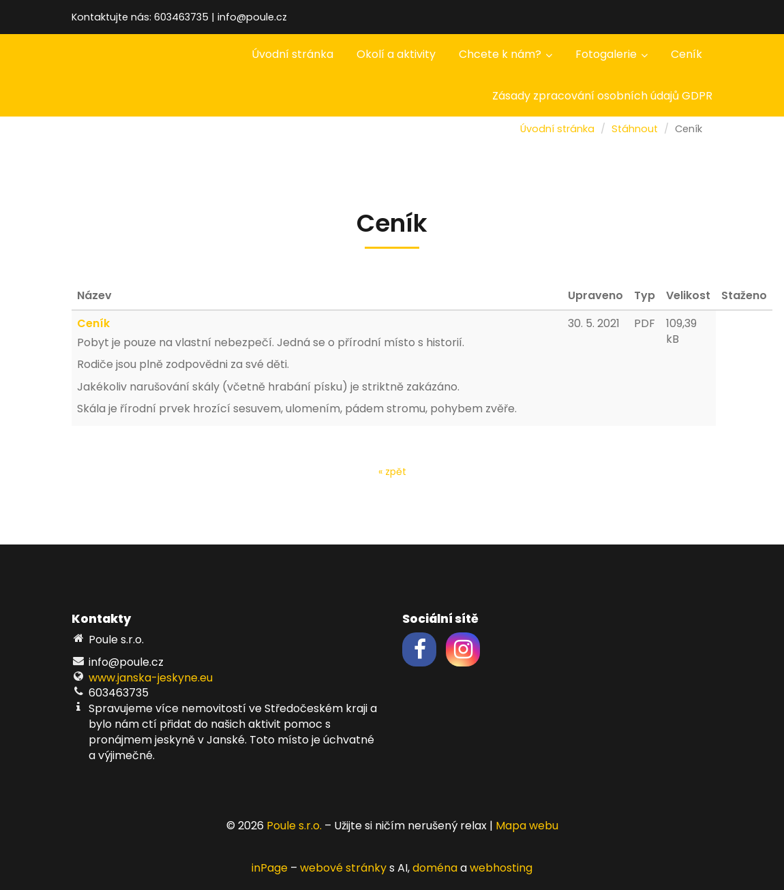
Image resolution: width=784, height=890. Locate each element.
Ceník (686, 54)
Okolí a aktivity (396, 54)
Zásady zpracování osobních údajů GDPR (602, 96)
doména (434, 868)
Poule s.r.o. (294, 825)
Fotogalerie (611, 54)
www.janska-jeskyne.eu (151, 678)
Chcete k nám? (505, 54)
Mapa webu (527, 825)
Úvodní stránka (292, 54)
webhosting (501, 868)
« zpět (392, 471)
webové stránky (343, 868)
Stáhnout (635, 129)
